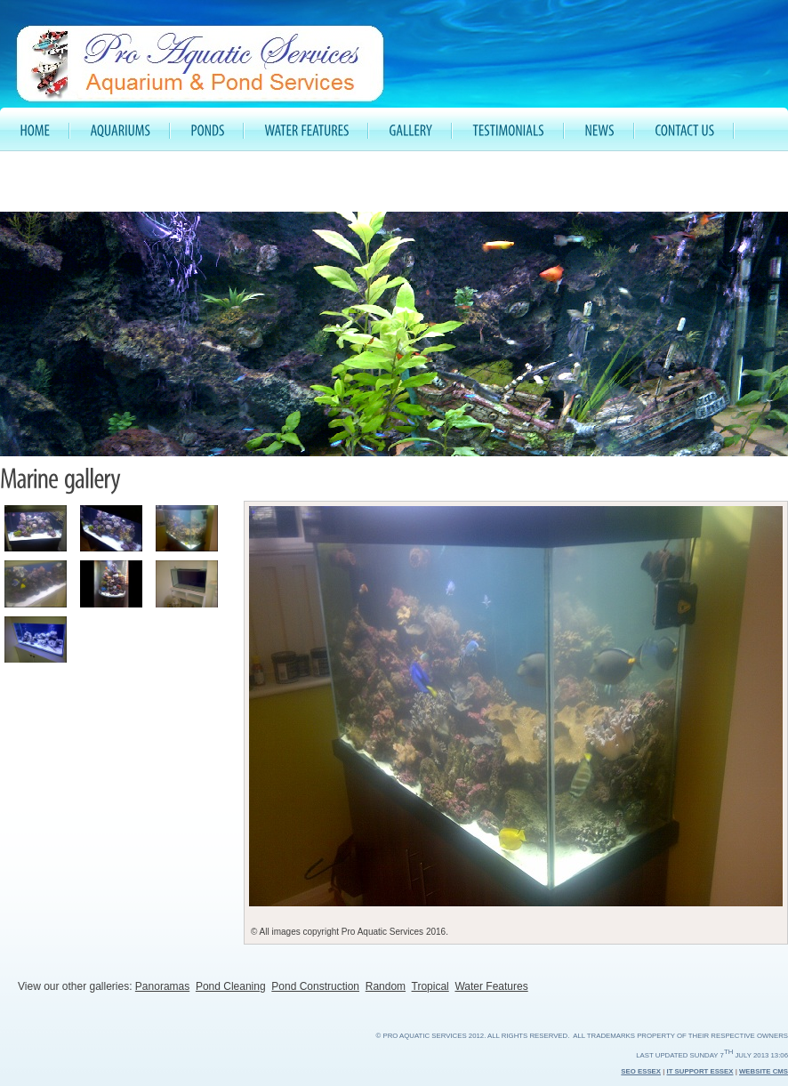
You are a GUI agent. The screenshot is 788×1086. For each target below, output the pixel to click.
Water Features (490, 986)
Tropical (430, 986)
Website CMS (763, 1071)
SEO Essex (641, 1071)
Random (386, 986)
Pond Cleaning (231, 986)
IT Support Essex (700, 1071)
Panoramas (162, 986)
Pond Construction (315, 986)
